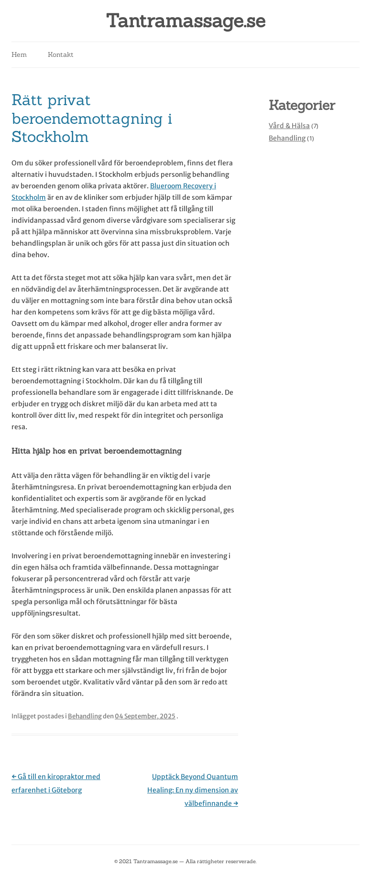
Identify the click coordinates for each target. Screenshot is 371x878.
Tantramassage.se (185, 20)
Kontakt (61, 54)
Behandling (85, 716)
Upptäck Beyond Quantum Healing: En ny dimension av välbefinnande (192, 790)
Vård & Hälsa (289, 125)
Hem (19, 54)
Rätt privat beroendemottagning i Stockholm (91, 118)
